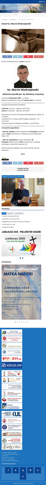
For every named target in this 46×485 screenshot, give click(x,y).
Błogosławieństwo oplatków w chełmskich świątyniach (16, 221)
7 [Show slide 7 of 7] (27, 322)
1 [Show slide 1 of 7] (15, 322)
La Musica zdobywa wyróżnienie (10, 216)
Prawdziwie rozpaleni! (8, 227)
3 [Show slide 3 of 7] (19, 322)
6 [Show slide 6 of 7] (25, 322)
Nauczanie (12, 176)
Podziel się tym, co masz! (8, 224)
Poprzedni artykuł (23, 168)
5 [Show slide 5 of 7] (23, 322)
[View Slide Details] (21, 243)
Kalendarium (20, 176)
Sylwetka (5, 176)
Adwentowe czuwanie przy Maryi (10, 219)
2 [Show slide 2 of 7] (17, 322)
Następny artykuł (23, 170)
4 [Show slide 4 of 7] (21, 322)
